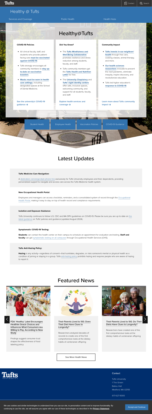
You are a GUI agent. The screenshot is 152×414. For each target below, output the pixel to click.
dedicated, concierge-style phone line (38, 178)
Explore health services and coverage (72, 103)
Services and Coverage (20, 19)
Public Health (67, 19)
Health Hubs (110, 19)
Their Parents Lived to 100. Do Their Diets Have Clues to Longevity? (124, 323)
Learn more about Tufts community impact (118, 103)
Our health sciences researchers (114, 67)
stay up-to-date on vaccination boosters (35, 71)
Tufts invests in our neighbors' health (119, 53)
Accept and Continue (136, 407)
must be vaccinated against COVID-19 (35, 59)
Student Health (37, 124)
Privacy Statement (101, 409)
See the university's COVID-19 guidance (31, 103)
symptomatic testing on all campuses (49, 237)
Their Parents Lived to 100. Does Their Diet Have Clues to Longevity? (74, 324)
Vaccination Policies (89, 124)
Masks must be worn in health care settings (34, 81)
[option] (28, 319)
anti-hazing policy (69, 256)
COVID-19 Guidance (115, 124)
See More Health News (76, 357)
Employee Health (63, 124)
